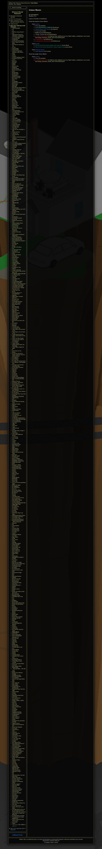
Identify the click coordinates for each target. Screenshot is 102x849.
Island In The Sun (16, 381)
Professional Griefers (16, 565)
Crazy (13, 148)
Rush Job (14, 619)
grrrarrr (13, 291)
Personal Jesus (15, 548)
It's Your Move (15, 392)
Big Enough (14, 85)
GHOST (14, 268)
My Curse (14, 488)
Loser (13, 439)
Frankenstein (15, 251)
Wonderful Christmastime (17, 800)
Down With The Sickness (17, 187)
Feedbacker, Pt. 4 (16, 224)
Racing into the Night (16, 572)
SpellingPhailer (34, 14)
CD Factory (14, 123)
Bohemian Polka (15, 95)
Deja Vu (14, 163)
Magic (13, 447)
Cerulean (43, 31)
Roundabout (14, 608)
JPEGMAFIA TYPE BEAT (18, 396)
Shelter (13, 643)
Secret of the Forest (16, 634)
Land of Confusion (16, 413)
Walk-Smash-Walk (16, 770)
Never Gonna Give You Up (18, 497)
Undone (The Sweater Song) (18, 748)
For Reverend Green (16, 249)
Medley (37, 32)
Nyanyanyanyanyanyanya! (18, 519)
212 (13, 30)
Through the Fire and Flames (18, 720)
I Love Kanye (15, 342)
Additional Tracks (17, 835)
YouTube (36, 18)
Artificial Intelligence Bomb (18, 57)
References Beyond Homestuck (23, 3)
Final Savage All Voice (17, 238)
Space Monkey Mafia (16, 666)
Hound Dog (14, 319)
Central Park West (16, 124)
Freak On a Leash (16, 252)
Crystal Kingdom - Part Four (18, 153)
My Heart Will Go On (17, 491)
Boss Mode (14, 101)
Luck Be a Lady (15, 443)
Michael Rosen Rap (16, 467)
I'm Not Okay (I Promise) (17, 367)
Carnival (14, 115)
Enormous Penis (15, 211)
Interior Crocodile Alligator (18, 377)
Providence (14, 567)
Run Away (14, 615)
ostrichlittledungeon (46, 32)
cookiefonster (79, 36)
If (12, 349)
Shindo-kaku (15, 644)
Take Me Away (15, 705)
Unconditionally (15, 747)
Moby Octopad (15, 473)
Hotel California (15, 316)
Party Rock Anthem (16, 543)
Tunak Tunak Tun (16, 733)
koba (56, 36)
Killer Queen (15, 406)
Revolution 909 (15, 594)
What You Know (15, 785)
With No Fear (15, 796)
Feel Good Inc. (15, 225)
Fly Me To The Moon (16, 247)
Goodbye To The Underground (18, 283)
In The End (14, 373)
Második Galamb (16, 456)
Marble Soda (15, 450)
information (14, 375)
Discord (14, 168)
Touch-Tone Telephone (17, 727)
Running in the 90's (16, 618)
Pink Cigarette (15, 552)
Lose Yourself (15, 438)
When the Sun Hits (16, 787)
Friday (13, 253)
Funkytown (14, 259)
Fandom (37, 24)
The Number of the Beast (17, 516)
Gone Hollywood (16, 278)
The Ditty (14, 172)
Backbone (14, 62)
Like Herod (14, 425)
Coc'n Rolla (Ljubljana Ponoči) (19, 143)
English (52, 842)
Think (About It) (15, 717)
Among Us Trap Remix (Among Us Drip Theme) (17, 51)
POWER (14, 558)
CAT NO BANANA (16, 120)
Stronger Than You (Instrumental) (16, 687)
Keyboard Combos (16, 404)
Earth (13, 204)
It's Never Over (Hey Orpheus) (19, 391)
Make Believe (15, 448)
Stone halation (15, 685)
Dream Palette (15, 196)
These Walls (14, 715)
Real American (15, 581)
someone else (15, 658)
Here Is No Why (15, 307)
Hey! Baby (14, 309)
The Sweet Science (16, 698)
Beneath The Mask (16, 76)
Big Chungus (15, 83)
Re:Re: (13, 590)
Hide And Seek (15, 310)
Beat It (13, 71)
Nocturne (14, 510)
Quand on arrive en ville (17, 570)
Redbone (14, 586)
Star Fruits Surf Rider (16, 676)
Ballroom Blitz (15, 66)
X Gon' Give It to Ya (16, 805)
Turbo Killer (15, 734)
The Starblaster (15, 677)
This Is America (15, 718)
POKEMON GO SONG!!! (18, 557)
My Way (14, 493)
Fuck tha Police (15, 257)
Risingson (14, 600)
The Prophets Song (16, 566)
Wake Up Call (15, 768)
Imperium (14, 369)
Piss (13, 554)
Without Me (14, 798)
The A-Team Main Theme (17, 37)
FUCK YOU (15, 258)
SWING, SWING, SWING (18, 700)
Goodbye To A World (16, 282)
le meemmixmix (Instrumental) (43, 41)
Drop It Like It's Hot (16, 199)
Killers (13, 407)
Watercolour (14, 776)
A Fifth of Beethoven (16, 237)
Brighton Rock (15, 105)
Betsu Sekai (14, 78)
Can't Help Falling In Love (18, 111)
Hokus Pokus (15, 314)
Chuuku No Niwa (16, 132)
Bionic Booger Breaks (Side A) (19, 87)
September (14, 640)
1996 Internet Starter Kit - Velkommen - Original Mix (18, 35)
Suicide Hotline (15, 691)
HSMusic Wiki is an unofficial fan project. (28, 839)
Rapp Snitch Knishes (16, 576)
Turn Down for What (16, 736)
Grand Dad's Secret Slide (17, 286)
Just (13, 399)
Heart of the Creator (16, 302)
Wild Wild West (15, 791)
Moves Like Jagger (16, 485)
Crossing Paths (15, 152)
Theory (37, 25)
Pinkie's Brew (15, 553)
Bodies (13, 94)
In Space (14, 372)
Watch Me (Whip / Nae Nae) (18, 775)
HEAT (13, 305)
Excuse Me (14, 219)
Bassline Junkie (15, 68)
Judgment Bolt (15, 397)
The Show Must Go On (17, 647)
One (13, 527)
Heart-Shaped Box (16, 304)
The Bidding (15, 81)
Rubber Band (15, 614)
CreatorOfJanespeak (59, 37)
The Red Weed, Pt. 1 (16, 585)
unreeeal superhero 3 (16, 753)
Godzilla (14, 277)
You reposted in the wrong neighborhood (18, 817)
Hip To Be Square (16, 313)
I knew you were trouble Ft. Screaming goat (18, 340)
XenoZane (44, 37)
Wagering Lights (15, 767)
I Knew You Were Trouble (18, 338)
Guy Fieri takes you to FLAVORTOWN (17, 293)
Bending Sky (15, 75)
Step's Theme (15, 684)
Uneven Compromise (16, 749)
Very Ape (14, 762)
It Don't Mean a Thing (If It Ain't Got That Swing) (18, 385)
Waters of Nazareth (16, 777)
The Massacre (15, 457)
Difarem (52, 36)
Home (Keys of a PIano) (17, 315)
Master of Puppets (16, 458)
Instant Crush (15, 376)
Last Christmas (15, 414)
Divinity (14, 173)
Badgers (14, 63)
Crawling (14, 147)
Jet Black (14, 395)
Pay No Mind (15, 546)
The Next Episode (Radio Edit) (19, 502)
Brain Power (15, 104)
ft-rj (67, 36)
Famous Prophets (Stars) (17, 223)
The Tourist (14, 728)
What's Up (14, 786)
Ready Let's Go (15, 580)
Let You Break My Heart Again (19, 419)
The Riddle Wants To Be (17, 596)
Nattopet (14, 495)
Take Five (14, 703)
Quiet (13, 571)
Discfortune (56, 27)
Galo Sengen (15, 261)
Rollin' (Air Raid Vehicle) (17, 604)
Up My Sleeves (15, 755)
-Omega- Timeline (40, 34)
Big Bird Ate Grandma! (17, 82)
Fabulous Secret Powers (17, 220)
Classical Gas (15, 133)
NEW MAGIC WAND (17, 500)
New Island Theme (16, 499)
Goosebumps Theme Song (18, 285)
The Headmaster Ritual (17, 301)
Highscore (14, 311)
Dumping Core (15, 200)
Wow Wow (14, 804)
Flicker (13, 245)
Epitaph (13, 213)
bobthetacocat (61, 36)
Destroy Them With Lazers (18, 166)
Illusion (13, 352)
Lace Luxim (87, 36)
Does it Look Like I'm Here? (18, 178)
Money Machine (15, 477)
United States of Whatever (18, 751)
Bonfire (13, 99)
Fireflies (14, 242)
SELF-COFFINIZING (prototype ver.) (17, 636)
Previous (11, 4)
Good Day (14, 280)
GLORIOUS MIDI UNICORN (19, 273)
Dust (13, 201)
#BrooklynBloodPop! (16, 108)
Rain (13, 573)
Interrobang (38, 37)
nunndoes (43, 25)
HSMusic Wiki (12, 3)
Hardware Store (15, 299)
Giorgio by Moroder (16, 270)
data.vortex (14, 159)
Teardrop (14, 708)
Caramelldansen (15, 113)
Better (13, 80)
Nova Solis (14, 511)
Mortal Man (14, 480)
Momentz (14, 475)
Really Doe (14, 584)
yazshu (49, 37)
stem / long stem (15, 682)
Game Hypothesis (39, 51)
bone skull (14, 97)
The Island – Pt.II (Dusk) (17, 382)
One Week (14, 532)
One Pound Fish (15, 529)
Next (15, 4)
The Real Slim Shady (16, 582)
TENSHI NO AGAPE (17, 713)
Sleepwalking (15, 651)
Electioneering (15, 207)
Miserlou (14, 471)
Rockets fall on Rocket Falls (18, 602)
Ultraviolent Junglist (16, 746)
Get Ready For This (16, 267)
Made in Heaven (15, 445)
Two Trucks (14, 737)
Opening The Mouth (16, 534)
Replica (13, 587)
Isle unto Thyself (15, 383)
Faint (13, 221)
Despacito (14, 164)
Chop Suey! (14, 128)
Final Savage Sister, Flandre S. (18, 240)
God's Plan (14, 276)
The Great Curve (15, 288)
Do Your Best (15, 177)
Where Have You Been (17, 789)
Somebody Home (16, 654)
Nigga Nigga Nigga (16, 504)
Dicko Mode (15, 167)
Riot (13, 597)
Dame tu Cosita (15, 154)
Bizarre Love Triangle (17, 89)
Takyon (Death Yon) (16, 706)
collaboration (67, 839)
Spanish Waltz (15, 667)
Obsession (14, 523)
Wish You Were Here (16, 792)
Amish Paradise (15, 49)
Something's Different (17, 659)
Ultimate (14, 741)
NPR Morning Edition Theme (18, 515)
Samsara (14, 625)
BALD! (13, 64)
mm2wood (14, 472)
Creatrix (37, 31)
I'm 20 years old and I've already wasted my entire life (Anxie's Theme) (18, 355)
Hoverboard (14, 323)
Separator (14, 639)
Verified (14, 761)
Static (13, 681)
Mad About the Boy (16, 444)
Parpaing (14, 542)
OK (13, 524)
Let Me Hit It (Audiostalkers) (18, 418)
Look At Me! (15, 433)
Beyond (37, 43)
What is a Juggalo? (16, 784)
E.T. (13, 215)
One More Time (15, 528)
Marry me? (14, 454)
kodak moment (15, 410)
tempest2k (55, 29)
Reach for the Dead (16, 578)
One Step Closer (15, 530)
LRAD (13, 442)
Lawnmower (15, 416)
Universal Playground (17, 752)
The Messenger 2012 (16, 466)
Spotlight (14, 674)
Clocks (13, 135)
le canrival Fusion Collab (41, 36)
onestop (13, 533)
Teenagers (14, 710)
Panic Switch (15, 539)
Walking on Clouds (16, 771)
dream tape (14, 197)
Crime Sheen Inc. (16, 151)
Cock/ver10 (14, 142)
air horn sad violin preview (18, 40)
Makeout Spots (15, 449)
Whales (13, 782)
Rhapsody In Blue (16, 595)
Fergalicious (14, 230)
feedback (74, 839)
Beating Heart (15, 72)
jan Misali (66, 45)
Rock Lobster (15, 601)
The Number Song (16, 518)
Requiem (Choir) (16, 589)
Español (56, 842)
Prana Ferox (14, 559)
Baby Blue (14, 61)
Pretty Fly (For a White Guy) (18, 563)
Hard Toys (14, 297)
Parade (13, 540)
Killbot (13, 405)
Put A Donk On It (16, 568)
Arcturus (14, 56)
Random (18, 4)
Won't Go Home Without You (18, 803)
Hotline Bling (15, 318)
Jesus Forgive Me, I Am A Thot (19, 394)
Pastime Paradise (16, 544)
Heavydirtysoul (15, 306)
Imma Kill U (15, 368)
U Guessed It (15, 739)
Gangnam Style (15, 262)
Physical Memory (16, 549)
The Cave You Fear (16, 121)
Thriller (13, 719)
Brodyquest (14, 106)
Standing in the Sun (16, 675)
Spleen (13, 671)
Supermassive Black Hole (17, 695)
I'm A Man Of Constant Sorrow (19, 361)
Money (13, 476)
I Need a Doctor (15, 343)
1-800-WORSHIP (16, 28)
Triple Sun (14, 732)
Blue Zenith (14, 92)
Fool (13, 248)
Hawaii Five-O (15, 300)
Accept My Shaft (16, 38)
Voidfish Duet (15, 766)
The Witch (14, 794)
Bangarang (14, 67)
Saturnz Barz (15, 628)
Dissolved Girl (15, 171)
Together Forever (16, 723)
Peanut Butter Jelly (16, 547)
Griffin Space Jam (16, 290)
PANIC (13, 538)
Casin (13, 116)
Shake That (14, 642)
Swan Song (14, 696)
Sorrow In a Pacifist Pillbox (18, 663)
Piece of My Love (16, 551)
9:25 (13, 33)
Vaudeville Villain (16, 760)
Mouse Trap (14, 481)
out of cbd (14, 535)
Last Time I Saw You (16, 415)
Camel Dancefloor (16, 110)
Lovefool (14, 440)
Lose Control (15, 437)
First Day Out (15, 243)
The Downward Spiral (17, 189)
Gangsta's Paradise (16, 263)
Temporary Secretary (16, 711)
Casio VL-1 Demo (16, 119)
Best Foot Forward (16, 77)
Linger (13, 426)
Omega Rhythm (15, 525)
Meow (13, 463)
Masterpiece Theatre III (17, 459)
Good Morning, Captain (17, 281)
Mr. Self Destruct (16, 487)
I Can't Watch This (16, 328)
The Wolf (14, 799)
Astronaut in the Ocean (17, 58)
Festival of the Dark (16, 232)
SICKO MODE (15, 649)
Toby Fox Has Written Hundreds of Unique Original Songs (50, 47)
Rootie (13, 605)
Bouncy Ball (15, 102)
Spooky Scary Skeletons (17, 672)
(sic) (13, 648)
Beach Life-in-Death (16, 70)
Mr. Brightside (15, 486)
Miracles (14, 469)
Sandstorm (14, 627)
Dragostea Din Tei (16, 190)
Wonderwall (14, 801)
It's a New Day (15, 387)
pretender (14, 561)
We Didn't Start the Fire (17, 779)
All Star (14, 47)
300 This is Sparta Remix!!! (18, 32)
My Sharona (14, 492)
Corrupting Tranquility (17, 144)
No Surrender (15, 509)
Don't (13, 182)
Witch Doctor (15, 795)
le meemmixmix (39, 39)
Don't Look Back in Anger (18, 185)
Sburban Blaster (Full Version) (43, 29)
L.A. (13, 411)
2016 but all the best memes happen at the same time (48, 45)
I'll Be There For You (16, 350)
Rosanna (14, 606)
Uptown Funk (15, 756)
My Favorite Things (16, 490)
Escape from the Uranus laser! (18, 214)
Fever (13, 233)
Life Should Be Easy (16, 421)
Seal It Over (14, 633)
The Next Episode (16, 501)
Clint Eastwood (15, 134)
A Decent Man (15, 162)
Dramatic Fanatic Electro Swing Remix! (17, 193)
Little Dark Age (15, 428)
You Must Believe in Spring (18, 815)
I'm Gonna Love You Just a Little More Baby (18, 365)
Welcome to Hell (15, 780)
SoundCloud (43, 18)
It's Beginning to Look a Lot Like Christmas (18, 389)
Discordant (14, 170)
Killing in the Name (16, 409)
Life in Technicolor (16, 420)
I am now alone (15, 326)
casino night (14, 118)
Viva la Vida (15, 765)
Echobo (13, 205)
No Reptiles (14, 507)
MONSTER (14, 478)
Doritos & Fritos (15, 186)
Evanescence (15, 216)
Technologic (14, 709)
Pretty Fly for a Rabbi (17, 562)
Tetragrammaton (15, 714)
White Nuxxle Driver (16, 790)
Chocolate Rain (15, 127)
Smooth (13, 652)
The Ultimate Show (16, 742)
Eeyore (13, 206)
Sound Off (14, 665)
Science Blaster (34, 3)
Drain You (14, 191)
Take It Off (14, 704)
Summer (14, 693)
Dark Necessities (15, 158)
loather (13, 429)
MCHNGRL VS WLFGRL (18, 461)
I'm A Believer (15, 357)
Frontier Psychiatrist (16, 254)
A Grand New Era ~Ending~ (18, 287)
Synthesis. (14, 701)
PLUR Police (15, 556)
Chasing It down (15, 125)
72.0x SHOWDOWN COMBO (43, 27)
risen (13, 599)
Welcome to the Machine (17, 781)
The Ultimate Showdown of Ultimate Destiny (18, 744)
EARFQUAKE (15, 202)
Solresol (14, 653)
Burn (13, 109)
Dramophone (15, 195)
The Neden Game (16, 496)
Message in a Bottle (16, 464)
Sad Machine (15, 621)
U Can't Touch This (16, 738)
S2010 (13, 620)
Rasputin (14, 577)
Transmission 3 (15, 729)
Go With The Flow (16, 275)
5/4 (13, 29)
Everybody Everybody (17, 218)
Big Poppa (14, 86)
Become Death (15, 73)
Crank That (14, 145)
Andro (13, 53)
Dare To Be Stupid (16, 157)
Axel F (13, 59)
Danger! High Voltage (17, 156)
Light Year (14, 423)
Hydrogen (14, 325)
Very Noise (14, 763)
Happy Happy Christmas (17, 296)
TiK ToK (14, 722)
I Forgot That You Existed (17, 334)
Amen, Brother (15, 48)
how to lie (14, 324)
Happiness (14, 295)
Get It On (14, 266)
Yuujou (13, 823)
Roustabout (14, 609)
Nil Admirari (15, 505)
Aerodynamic (15, 39)
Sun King (14, 694)
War (13, 772)
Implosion (14, 371)
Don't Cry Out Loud (16, 183)
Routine (14, 613)
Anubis (13, 54)
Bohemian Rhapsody (16, 96)
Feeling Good (15, 226)
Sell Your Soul (15, 638)
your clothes (14, 822)
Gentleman (14, 264)
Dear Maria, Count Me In (17, 161)
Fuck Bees (14, 256)
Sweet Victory (15, 699)
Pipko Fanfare (71, 36)
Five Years (14, 244)
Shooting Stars (15, 646)
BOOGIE (14, 100)
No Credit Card (15, 506)
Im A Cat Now (15, 359)
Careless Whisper (16, 114)
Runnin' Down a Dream (17, 616)
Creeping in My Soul (16, 149)
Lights (13, 424)
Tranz (13, 730)
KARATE (14, 400)
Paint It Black (15, 537)
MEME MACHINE (16, 462)
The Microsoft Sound (16, 468)
